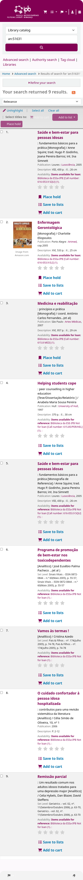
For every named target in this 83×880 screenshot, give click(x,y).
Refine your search (43, 83)
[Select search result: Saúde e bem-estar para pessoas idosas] (1, 131)
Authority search (44, 59)
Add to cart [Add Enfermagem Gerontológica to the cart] (50, 293)
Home (6, 74)
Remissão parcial (52, 776)
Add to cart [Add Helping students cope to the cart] (50, 453)
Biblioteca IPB (8, 6)
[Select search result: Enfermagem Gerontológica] (1, 222)
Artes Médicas (73, 321)
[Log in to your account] (72, 12)
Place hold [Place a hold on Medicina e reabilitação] (49, 357)
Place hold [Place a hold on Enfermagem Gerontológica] (49, 277)
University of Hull (68, 406)
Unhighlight (12, 110)
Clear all (53, 110)
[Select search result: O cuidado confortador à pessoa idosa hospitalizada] (1, 692)
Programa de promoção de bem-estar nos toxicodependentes (57, 555)
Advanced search (15, 59)
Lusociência (68, 164)
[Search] (41, 47)
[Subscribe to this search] (73, 92)
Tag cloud (68, 59)
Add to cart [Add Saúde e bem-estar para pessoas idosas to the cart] (50, 212)
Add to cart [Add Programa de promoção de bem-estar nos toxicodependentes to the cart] (50, 620)
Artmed (72, 241)
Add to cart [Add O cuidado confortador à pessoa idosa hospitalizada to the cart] (50, 766)
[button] (45, 12)
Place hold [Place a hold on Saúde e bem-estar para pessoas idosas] (49, 197)
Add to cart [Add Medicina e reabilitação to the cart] (50, 373)
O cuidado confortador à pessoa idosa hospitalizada (58, 698)
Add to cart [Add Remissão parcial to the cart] (50, 850)
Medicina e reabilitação (57, 303)
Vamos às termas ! (53, 631)
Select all (38, 110)
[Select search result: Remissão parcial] (1, 776)
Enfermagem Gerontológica (49, 225)
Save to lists (51, 204)
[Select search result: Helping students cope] (1, 382)
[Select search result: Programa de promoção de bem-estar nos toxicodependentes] (1, 549)
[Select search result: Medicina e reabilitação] (1, 303)
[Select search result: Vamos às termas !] (1, 630)
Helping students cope (56, 383)
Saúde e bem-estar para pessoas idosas (57, 135)
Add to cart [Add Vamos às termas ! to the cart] (50, 683)
